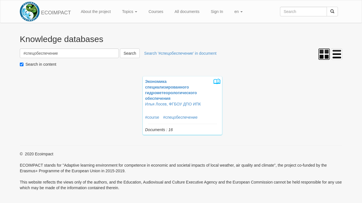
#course (152, 117)
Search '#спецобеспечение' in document (180, 53)
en (238, 11)
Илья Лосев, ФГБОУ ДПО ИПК (173, 104)
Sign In (217, 11)
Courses (155, 11)
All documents (186, 11)
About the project (96, 11)
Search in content (40, 64)
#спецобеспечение (180, 117)
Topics (129, 11)
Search (130, 53)
